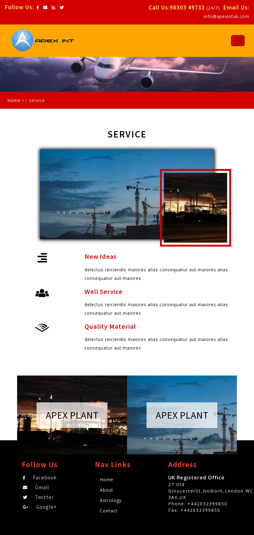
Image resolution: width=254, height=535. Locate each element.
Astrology (111, 500)
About (106, 490)
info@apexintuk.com (226, 16)
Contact (109, 511)
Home (14, 100)
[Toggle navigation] (238, 40)
